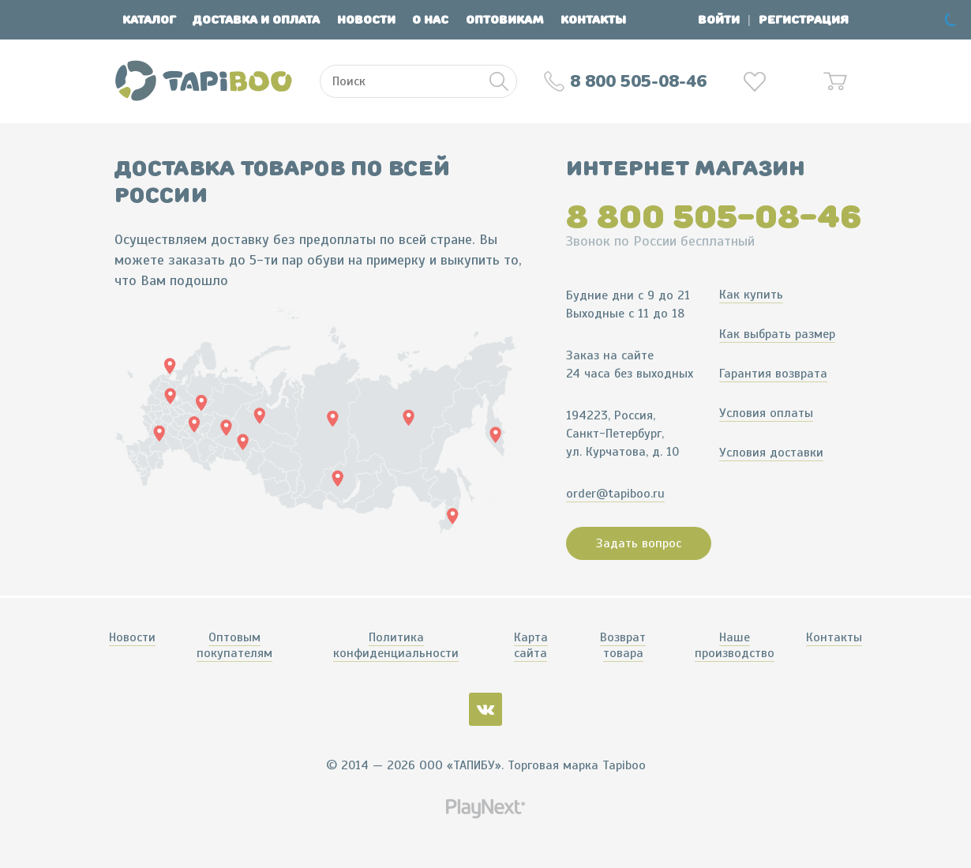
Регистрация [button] (804, 20)
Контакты (593, 20)
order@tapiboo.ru (615, 494)
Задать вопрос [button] (638, 543)
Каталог (149, 20)
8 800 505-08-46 (713, 216)
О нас (430, 20)
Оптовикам (505, 20)
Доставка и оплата (256, 20)
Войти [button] (719, 20)
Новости (366, 20)
